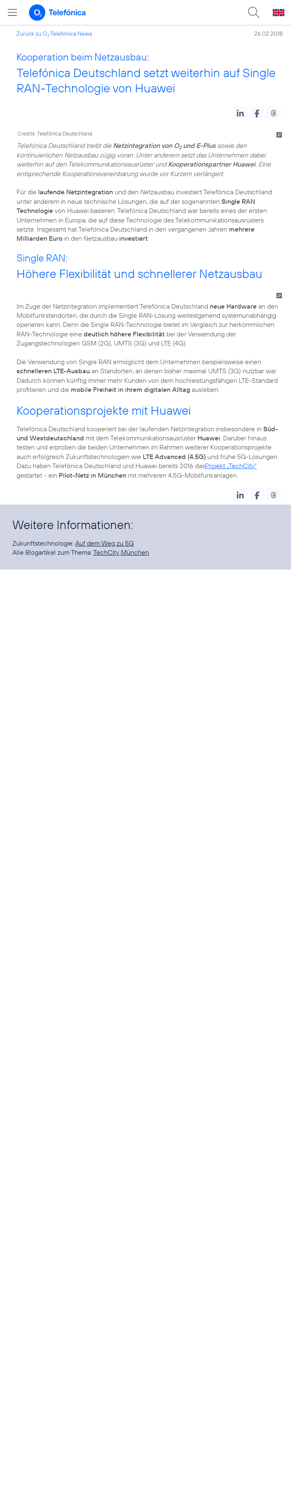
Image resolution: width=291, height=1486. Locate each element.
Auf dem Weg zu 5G (104, 543)
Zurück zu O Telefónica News (54, 33)
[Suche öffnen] (253, 12)
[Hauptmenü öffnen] (12, 12)
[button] (240, 112)
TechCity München (121, 552)
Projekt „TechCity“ (231, 466)
